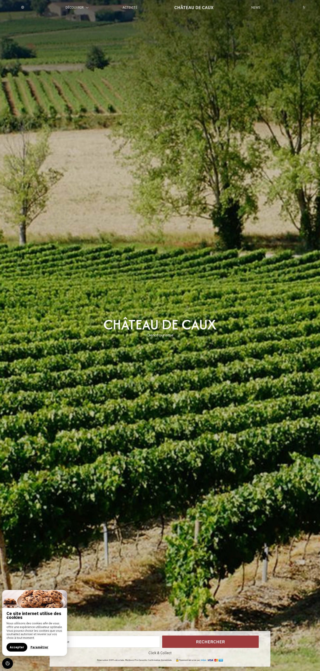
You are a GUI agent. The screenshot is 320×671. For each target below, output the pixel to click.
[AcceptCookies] (7, 663)
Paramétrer (39, 647)
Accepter (17, 647)
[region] (34, 623)
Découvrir (77, 7)
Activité (130, 7)
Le (67, 642)
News (255, 7)
